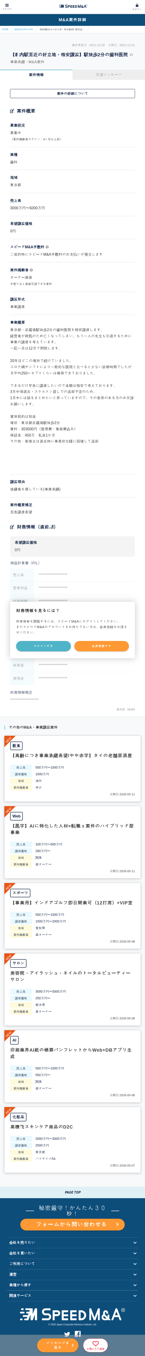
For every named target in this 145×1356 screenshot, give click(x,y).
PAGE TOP (72, 1192)
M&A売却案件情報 (23, 29)
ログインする (43, 646)
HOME (5, 29)
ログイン (137, 9)
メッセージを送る (58, 1345)
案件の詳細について (72, 94)
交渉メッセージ (109, 75)
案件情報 (36, 75)
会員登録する (101, 646)
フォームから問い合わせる (77, 1224)
